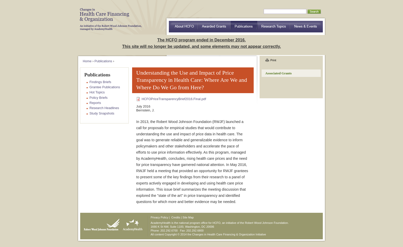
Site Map (188, 217)
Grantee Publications (104, 87)
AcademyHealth (131, 224)
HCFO (109, 15)
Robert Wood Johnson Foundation (100, 224)
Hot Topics (97, 92)
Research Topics (273, 26)
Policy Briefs (98, 98)
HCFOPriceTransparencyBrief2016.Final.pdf (174, 99)
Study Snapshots (101, 113)
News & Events (306, 26)
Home (87, 61)
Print (273, 60)
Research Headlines (104, 108)
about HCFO (183, 26)
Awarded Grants (214, 26)
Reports (95, 103)
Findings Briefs (100, 82)
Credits (175, 217)
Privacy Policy (159, 217)
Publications (244, 26)
